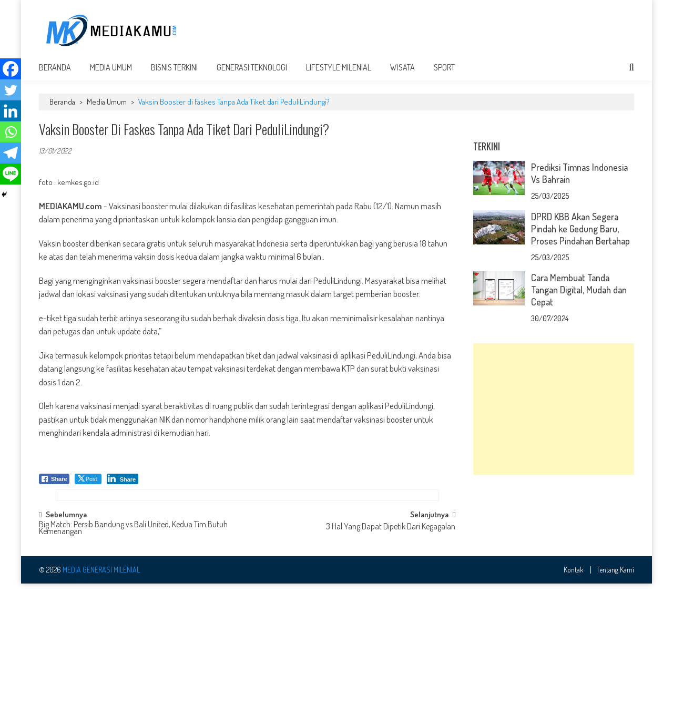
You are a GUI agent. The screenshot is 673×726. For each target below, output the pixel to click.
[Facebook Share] (54, 486)
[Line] (10, 174)
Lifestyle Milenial (338, 74)
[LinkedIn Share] (123, 486)
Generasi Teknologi (252, 74)
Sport (444, 74)
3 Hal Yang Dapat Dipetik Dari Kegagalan (390, 669)
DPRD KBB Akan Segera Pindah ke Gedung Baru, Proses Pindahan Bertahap (580, 367)
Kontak (574, 711)
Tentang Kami (615, 711)
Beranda (55, 74)
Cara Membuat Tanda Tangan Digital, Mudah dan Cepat (579, 428)
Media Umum (111, 74)
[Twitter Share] (88, 486)
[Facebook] (10, 68)
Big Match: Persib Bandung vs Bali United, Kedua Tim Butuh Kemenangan (133, 670)
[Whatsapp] (10, 131)
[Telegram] (10, 152)
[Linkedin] (10, 110)
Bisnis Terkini (174, 74)
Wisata (402, 74)
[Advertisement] (442, 30)
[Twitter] (10, 89)
